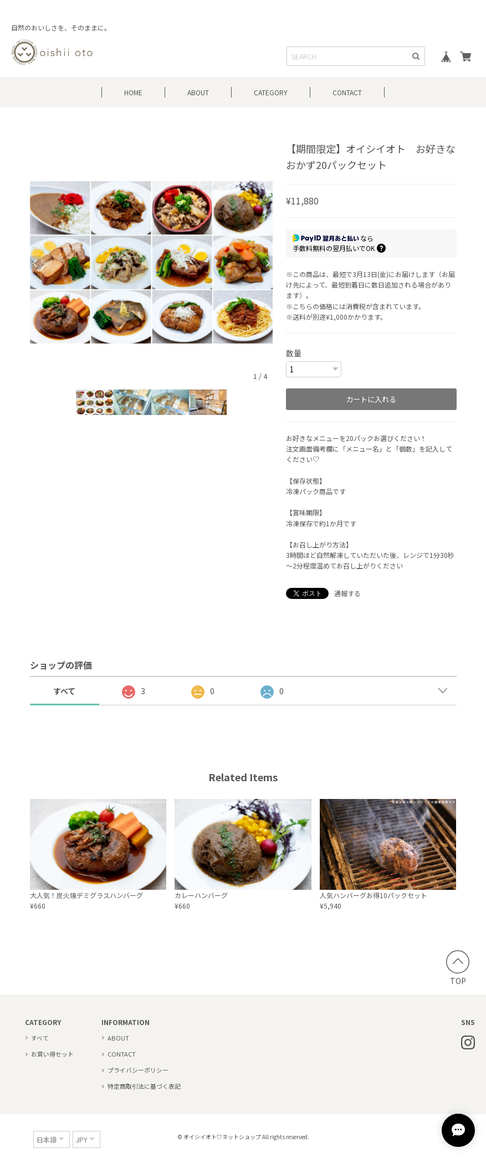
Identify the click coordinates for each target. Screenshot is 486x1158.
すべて (64, 690)
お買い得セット (52, 1053)
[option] (151, 262)
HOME (133, 92)
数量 (293, 352)
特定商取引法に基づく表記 (144, 1085)
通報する (347, 592)
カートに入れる (371, 398)
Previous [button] (35, 262)
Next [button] (267, 262)
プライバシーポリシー (138, 1069)
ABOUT (198, 92)
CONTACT (347, 92)
